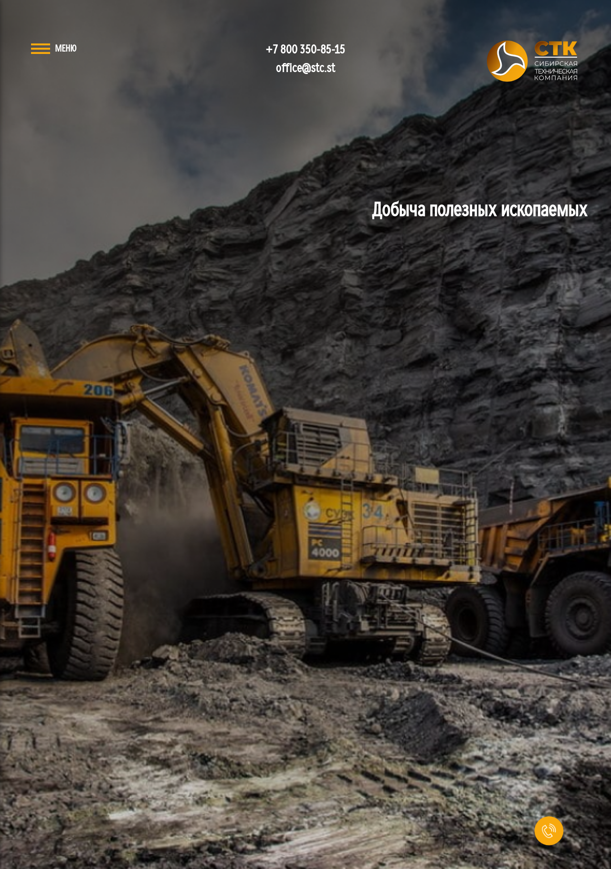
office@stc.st (305, 68)
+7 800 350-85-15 (306, 50)
